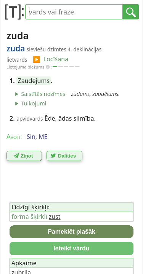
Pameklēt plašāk (71, 231)
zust (55, 216)
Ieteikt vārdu (71, 248)
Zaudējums (34, 80)
